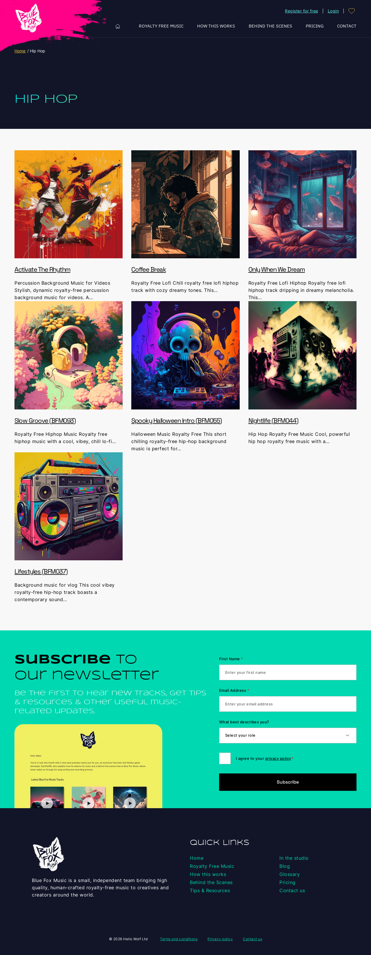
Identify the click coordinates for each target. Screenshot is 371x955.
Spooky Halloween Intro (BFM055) (176, 420)
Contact (347, 26)
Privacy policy (220, 939)
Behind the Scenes (270, 26)
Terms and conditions (178, 939)
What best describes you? (244, 722)
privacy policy (278, 758)
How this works (216, 26)
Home (117, 26)
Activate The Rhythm (42, 269)
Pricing (314, 26)
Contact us (292, 890)
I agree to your (265, 758)
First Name (231, 658)
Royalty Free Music (161, 26)
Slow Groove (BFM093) (44, 420)
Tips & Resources (210, 890)
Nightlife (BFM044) (273, 420)
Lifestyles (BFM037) (41, 571)
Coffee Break (148, 269)
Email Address (234, 690)
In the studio (294, 858)
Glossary (289, 874)
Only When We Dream (276, 269)
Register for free (301, 10)
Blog (284, 866)
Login (333, 10)
